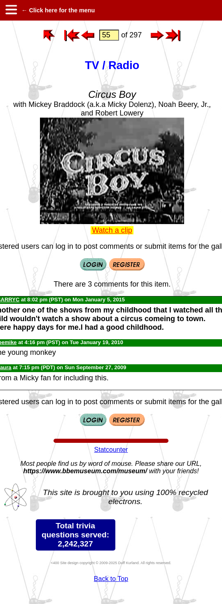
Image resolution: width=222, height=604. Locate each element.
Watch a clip (112, 230)
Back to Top (111, 578)
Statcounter (111, 449)
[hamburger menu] (10, 10)
